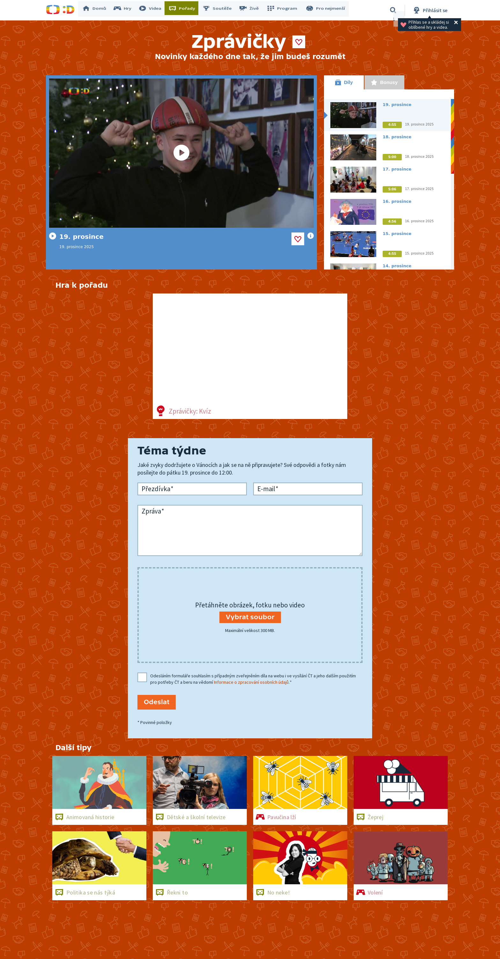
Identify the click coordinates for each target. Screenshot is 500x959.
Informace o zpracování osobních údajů (251, 682)
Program (283, 10)
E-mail (267, 488)
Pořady (185, 10)
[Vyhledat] (393, 10)
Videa (153, 10)
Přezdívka (157, 488)
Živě (251, 10)
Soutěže (220, 10)
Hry (125, 10)
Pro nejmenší (326, 10)
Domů (97, 10)
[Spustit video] (181, 153)
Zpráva (153, 511)
